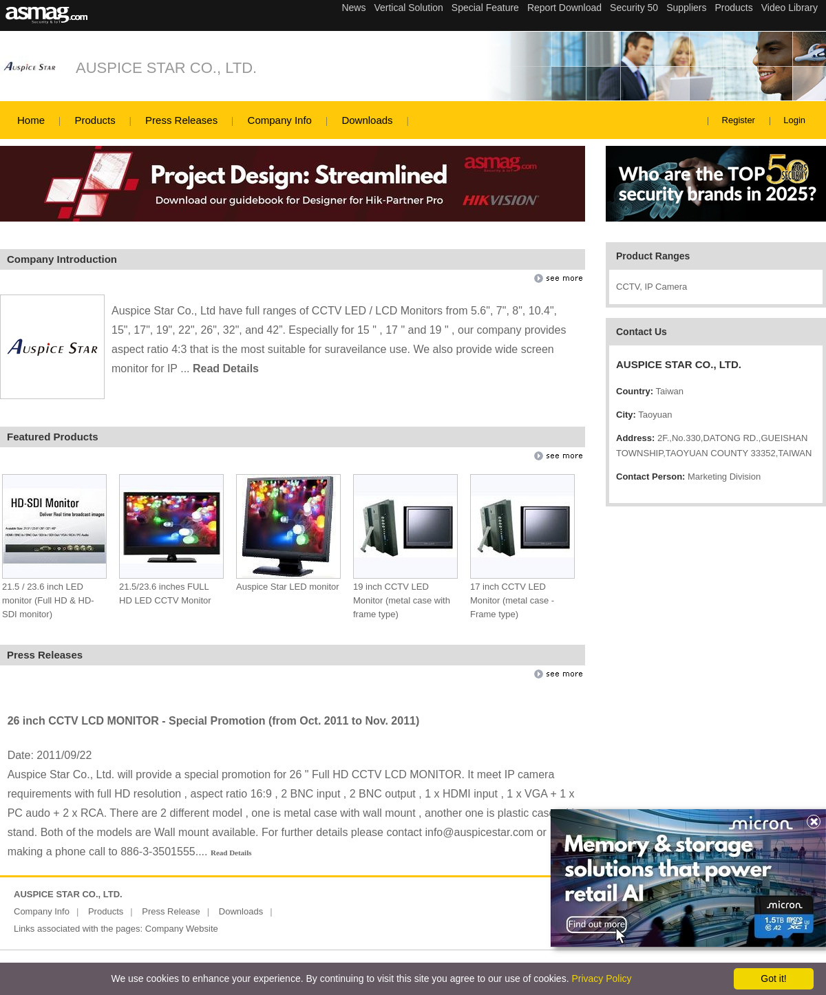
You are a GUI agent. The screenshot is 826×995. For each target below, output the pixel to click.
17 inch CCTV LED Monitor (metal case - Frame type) (512, 600)
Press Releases (181, 120)
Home (31, 120)
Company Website (181, 928)
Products (94, 120)
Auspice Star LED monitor (287, 586)
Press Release (171, 911)
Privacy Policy (601, 978)
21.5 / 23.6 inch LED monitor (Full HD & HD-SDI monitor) (48, 600)
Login (794, 120)
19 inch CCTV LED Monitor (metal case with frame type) (401, 600)
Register (738, 120)
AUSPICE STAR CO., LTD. (166, 67)
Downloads (366, 120)
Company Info (280, 120)
